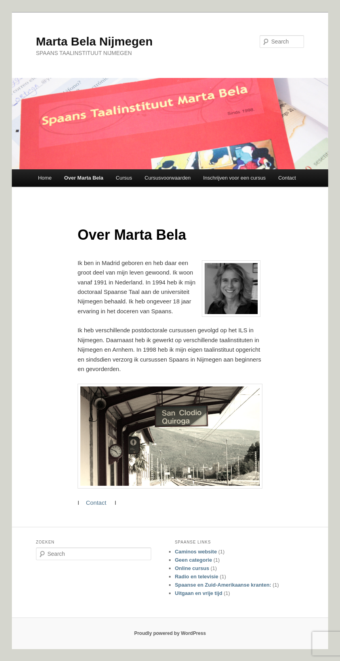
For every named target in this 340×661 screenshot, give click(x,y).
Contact (287, 178)
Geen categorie (193, 560)
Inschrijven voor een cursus (234, 178)
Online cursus (192, 568)
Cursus (124, 178)
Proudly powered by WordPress (170, 633)
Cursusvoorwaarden (167, 178)
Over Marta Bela (83, 178)
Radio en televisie (196, 577)
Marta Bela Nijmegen (94, 41)
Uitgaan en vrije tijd (198, 593)
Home (45, 178)
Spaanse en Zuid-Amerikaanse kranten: (223, 585)
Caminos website (196, 552)
